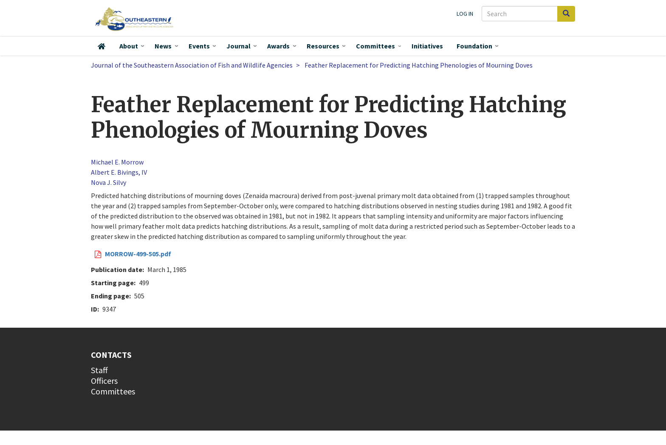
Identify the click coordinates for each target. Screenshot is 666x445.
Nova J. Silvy (108, 182)
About (128, 46)
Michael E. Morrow (117, 162)
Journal (238, 46)
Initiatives (427, 46)
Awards (278, 46)
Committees (375, 46)
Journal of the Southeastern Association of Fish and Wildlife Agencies (192, 65)
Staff (99, 370)
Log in (465, 13)
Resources (323, 46)
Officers (104, 380)
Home (101, 46)
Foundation (474, 46)
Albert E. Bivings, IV (119, 172)
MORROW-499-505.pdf (138, 253)
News (163, 46)
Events (199, 46)
